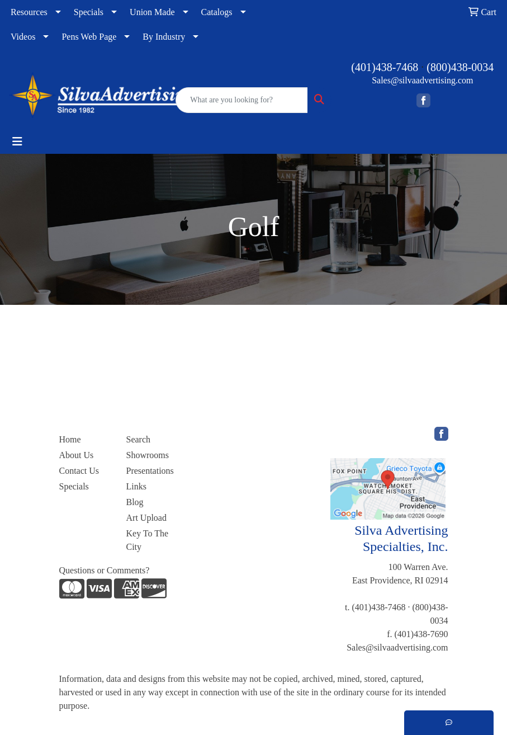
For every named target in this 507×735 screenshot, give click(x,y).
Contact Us (79, 470)
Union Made (152, 12)
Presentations (150, 470)
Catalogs (217, 12)
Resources (29, 12)
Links (136, 486)
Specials (88, 12)
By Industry (164, 36)
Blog (135, 502)
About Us (76, 455)
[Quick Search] (241, 100)
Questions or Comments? (104, 570)
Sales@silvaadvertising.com (422, 80)
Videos (23, 36)
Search (138, 439)
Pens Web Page (88, 36)
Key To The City (147, 540)
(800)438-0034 (460, 67)
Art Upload (146, 517)
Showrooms (147, 455)
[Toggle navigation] (17, 141)
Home (70, 439)
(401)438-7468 (384, 67)
